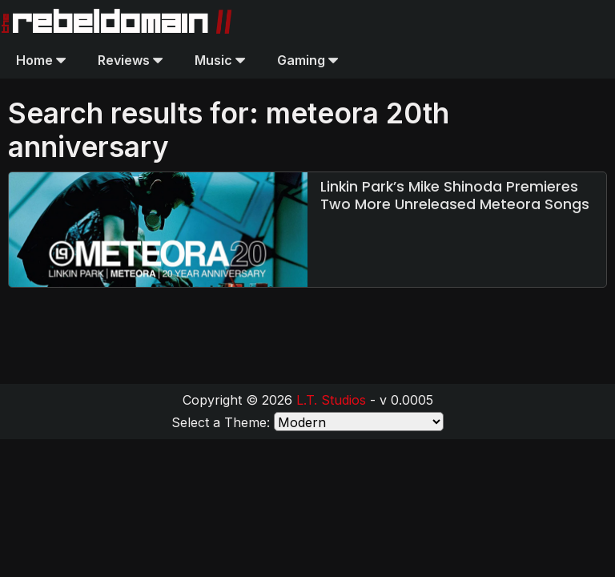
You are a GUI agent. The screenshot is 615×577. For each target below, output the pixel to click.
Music (220, 60)
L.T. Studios (331, 400)
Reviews (130, 60)
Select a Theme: (220, 422)
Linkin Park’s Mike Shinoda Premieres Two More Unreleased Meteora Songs (454, 195)
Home (41, 60)
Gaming (307, 60)
